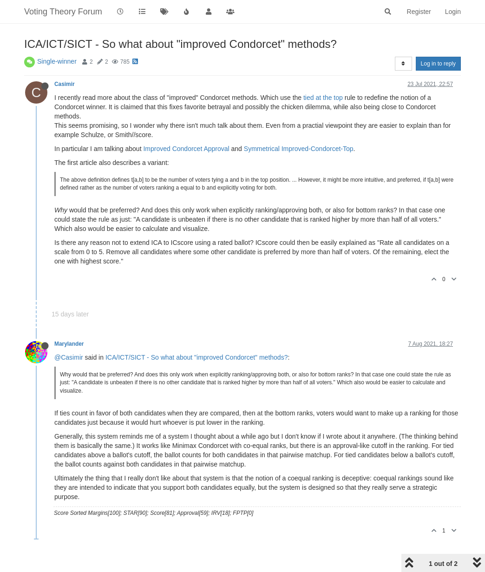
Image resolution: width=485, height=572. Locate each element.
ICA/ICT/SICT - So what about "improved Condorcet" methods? (196, 357)
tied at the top (323, 97)
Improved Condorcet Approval (186, 148)
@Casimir (68, 357)
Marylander (69, 344)
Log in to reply (438, 63)
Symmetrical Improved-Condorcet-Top (299, 148)
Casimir (64, 84)
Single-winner (57, 61)
